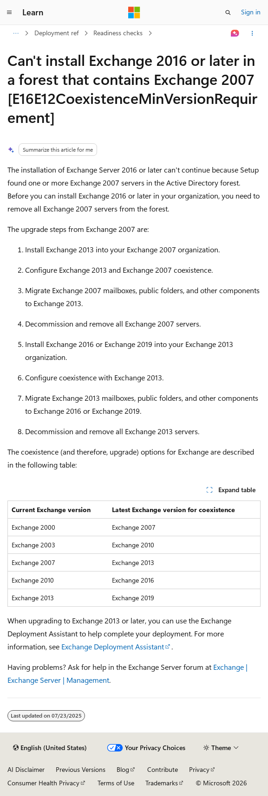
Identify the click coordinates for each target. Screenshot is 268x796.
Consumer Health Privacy (43, 782)
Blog (123, 769)
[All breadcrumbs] (15, 33)
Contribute (162, 769)
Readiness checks (118, 32)
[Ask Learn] (235, 33)
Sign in (251, 11)
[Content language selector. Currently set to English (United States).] (49, 747)
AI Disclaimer (26, 769)
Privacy (199, 769)
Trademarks (161, 782)
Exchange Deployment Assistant (112, 646)
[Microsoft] (134, 12)
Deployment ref (56, 32)
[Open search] (228, 12)
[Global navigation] (9, 12)
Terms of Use (116, 782)
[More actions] (252, 33)
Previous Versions (80, 769)
